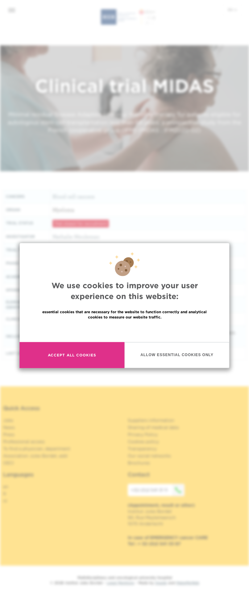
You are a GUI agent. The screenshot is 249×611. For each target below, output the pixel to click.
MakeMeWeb (187, 582)
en (232, 9)
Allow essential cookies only (177, 355)
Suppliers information (151, 420)
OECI (8, 462)
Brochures (139, 462)
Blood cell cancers (73, 196)
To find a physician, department (36, 448)
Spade (161, 582)
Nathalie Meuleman (76, 236)
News (9, 427)
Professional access (24, 441)
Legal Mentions (120, 582)
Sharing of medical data (153, 427)
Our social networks (149, 455)
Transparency (142, 448)
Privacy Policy (143, 434)
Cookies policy (143, 441)
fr (4, 493)
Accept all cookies (72, 355)
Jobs (8, 420)
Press (9, 434)
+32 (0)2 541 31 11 (158, 490)
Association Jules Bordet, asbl (35, 455)
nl (5, 500)
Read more (124, 330)
